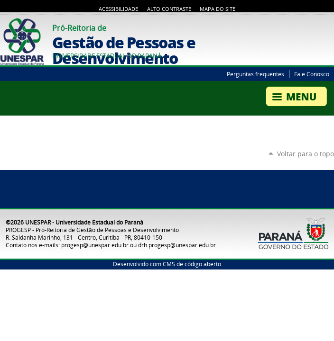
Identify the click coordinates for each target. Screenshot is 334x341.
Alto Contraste (169, 9)
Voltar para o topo (305, 153)
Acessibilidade (118, 9)
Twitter (317, 26)
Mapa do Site (217, 9)
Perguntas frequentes (255, 74)
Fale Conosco (311, 74)
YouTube (329, 26)
